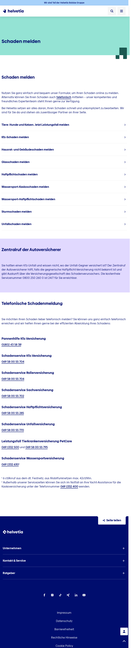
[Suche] (112, 11)
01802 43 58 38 (11, 345)
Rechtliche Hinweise (64, 638)
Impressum (64, 613)
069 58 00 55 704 (13, 362)
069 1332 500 (10, 447)
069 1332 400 (69, 487)
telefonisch (63, 97)
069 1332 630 (10, 464)
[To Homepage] (15, 11)
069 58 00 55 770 (13, 430)
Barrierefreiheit (64, 629)
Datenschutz (64, 621)
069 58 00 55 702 (13, 396)
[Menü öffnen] (121, 11)
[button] (64, 548)
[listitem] (64, 125)
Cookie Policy (64, 646)
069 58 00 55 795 (36, 447)
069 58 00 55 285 (13, 413)
